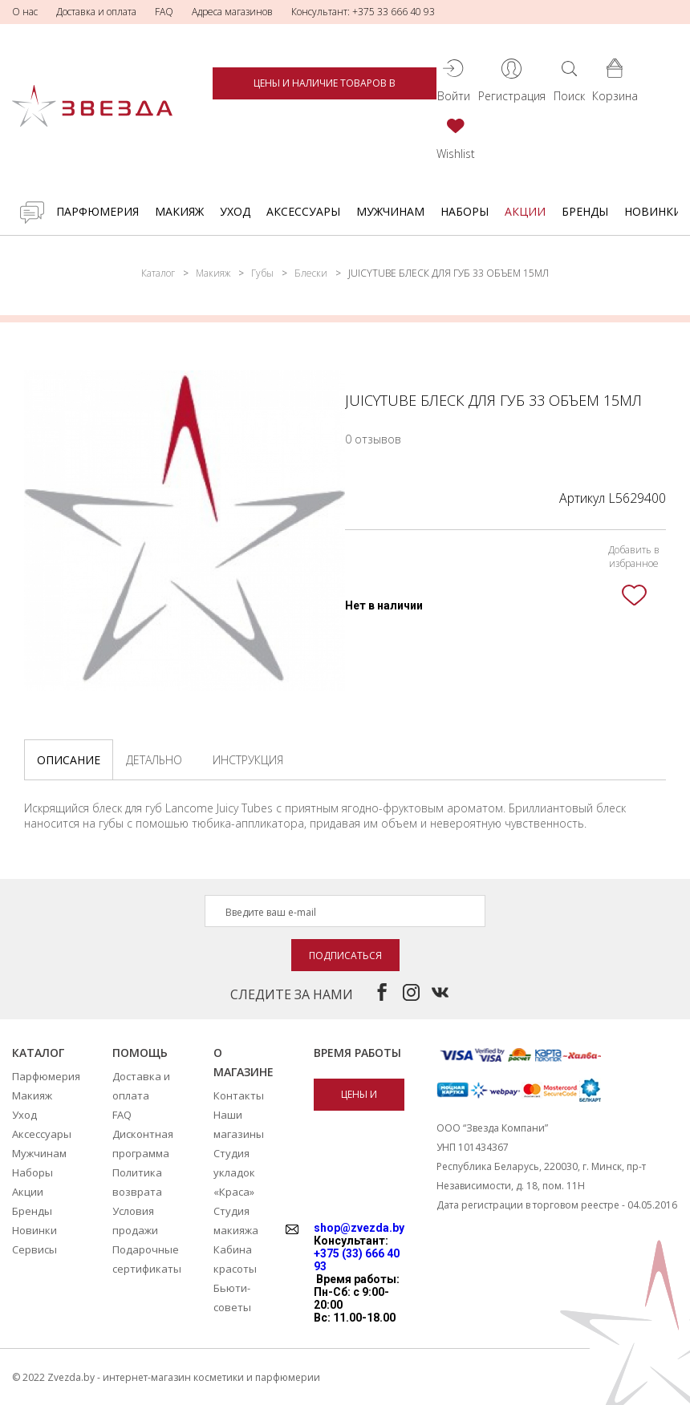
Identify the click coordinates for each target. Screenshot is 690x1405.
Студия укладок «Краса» (234, 1172)
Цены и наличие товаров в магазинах (325, 87)
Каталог (158, 273)
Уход (235, 211)
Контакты (238, 1095)
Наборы (464, 211)
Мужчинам (390, 211)
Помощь (140, 1052)
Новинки (653, 211)
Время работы (357, 1052)
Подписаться (345, 955)
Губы (262, 273)
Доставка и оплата (96, 11)
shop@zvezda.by (359, 1227)
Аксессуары (303, 211)
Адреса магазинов (232, 11)
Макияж (179, 211)
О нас (25, 11)
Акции (525, 211)
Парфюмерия (97, 211)
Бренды (585, 211)
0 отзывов (373, 439)
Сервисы (34, 1249)
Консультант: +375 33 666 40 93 (363, 11)
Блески (310, 273)
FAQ (164, 11)
